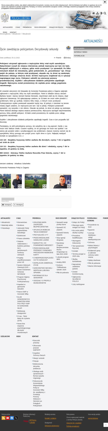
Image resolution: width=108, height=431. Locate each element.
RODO (18, 336)
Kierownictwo (22, 222)
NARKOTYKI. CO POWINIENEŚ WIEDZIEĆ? (43, 244)
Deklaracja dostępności (21, 312)
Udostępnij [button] (6, 205)
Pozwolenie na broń (93, 226)
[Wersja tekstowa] (101, 13)
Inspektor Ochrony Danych (39, 354)
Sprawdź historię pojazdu (63, 234)
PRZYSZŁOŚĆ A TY (40, 235)
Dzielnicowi (21, 235)
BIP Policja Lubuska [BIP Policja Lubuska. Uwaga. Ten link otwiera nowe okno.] (33, 421)
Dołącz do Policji (77, 218)
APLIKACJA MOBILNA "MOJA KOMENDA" (41, 231)
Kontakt (75, 251)
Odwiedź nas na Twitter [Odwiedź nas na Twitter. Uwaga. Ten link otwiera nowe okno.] (16, 418)
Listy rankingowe (78, 284)
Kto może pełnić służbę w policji (78, 232)
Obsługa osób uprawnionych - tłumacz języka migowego (38, 375)
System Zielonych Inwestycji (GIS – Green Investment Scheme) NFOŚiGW (23, 269)
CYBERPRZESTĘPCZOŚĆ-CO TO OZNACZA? (43, 259)
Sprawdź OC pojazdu (61, 228)
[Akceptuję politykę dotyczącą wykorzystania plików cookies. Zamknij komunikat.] (105, 2)
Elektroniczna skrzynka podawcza (38, 366)
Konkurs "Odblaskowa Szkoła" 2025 (61, 267)
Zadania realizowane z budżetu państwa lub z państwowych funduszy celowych (23, 248)
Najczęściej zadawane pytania (76, 266)
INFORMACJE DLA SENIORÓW (40, 277)
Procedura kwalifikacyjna (77, 237)
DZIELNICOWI (5, 336)
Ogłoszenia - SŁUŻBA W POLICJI (77, 279)
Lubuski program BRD (63, 258)
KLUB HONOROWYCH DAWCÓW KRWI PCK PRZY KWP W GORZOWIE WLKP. (23, 302)
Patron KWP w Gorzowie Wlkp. (23, 293)
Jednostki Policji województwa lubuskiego (23, 230)
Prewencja (36, 218)
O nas (18, 218)
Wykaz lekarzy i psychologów (93, 247)
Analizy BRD (61, 262)
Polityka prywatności (72, 426)
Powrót (57, 58)
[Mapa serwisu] (97, 13)
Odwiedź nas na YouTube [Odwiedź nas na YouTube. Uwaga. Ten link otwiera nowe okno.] (8, 418)
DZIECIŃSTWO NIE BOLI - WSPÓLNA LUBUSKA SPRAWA (43, 270)
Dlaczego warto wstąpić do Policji (78, 226)
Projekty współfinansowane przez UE (24, 260)
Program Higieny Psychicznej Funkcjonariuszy (23, 279)
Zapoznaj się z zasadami (73, 423)
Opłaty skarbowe (94, 260)
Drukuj (67, 58)
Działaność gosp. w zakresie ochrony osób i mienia (94, 254)
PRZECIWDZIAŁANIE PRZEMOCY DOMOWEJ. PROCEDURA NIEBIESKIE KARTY (43, 251)
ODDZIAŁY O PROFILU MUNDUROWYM (42, 282)
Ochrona (91, 242)
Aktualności (26, 34)
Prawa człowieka (23, 238)
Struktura (20, 225)
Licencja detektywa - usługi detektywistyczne (94, 236)
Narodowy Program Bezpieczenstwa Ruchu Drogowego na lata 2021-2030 (62, 248)
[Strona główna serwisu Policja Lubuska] (93, 13)
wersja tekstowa (93, 418)
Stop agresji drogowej (61, 239)
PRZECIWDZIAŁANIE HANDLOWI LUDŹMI (41, 239)
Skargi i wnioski (38, 358)
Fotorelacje (79, 56)
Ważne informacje (94, 266)
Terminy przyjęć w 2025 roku (78, 255)
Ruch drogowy (61, 218)
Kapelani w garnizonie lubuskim (21, 286)
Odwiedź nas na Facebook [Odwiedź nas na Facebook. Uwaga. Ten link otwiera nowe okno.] (12, 418)
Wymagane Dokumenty (76, 242)
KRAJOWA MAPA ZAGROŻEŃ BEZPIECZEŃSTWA (40, 224)
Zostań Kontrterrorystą (77, 273)
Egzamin (91, 230)
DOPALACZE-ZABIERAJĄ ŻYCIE (43, 264)
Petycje (36, 361)
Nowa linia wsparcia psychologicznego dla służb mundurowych (23, 328)
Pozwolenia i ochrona (92, 219)
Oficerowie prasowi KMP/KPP (37, 348)
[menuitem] (8, 26)
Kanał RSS (3, 418)
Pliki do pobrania (63, 272)
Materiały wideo (80, 52)
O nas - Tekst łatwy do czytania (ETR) (23, 318)
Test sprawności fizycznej (78, 247)
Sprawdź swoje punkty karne (62, 223)
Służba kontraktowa (76, 260)
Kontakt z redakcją (50, 418)
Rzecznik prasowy (36, 342)
